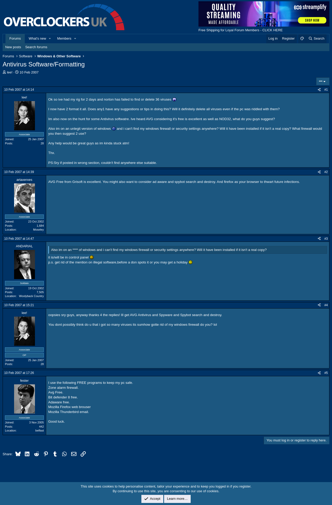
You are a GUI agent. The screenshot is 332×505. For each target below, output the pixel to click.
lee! (10, 72)
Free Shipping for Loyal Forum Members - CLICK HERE (240, 30)
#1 (326, 89)
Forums (15, 38)
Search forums (36, 47)
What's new (37, 38)
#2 (326, 172)
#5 (326, 373)
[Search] (316, 38)
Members (64, 38)
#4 (326, 305)
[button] (50, 38)
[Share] (319, 90)
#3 (326, 239)
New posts (13, 47)
